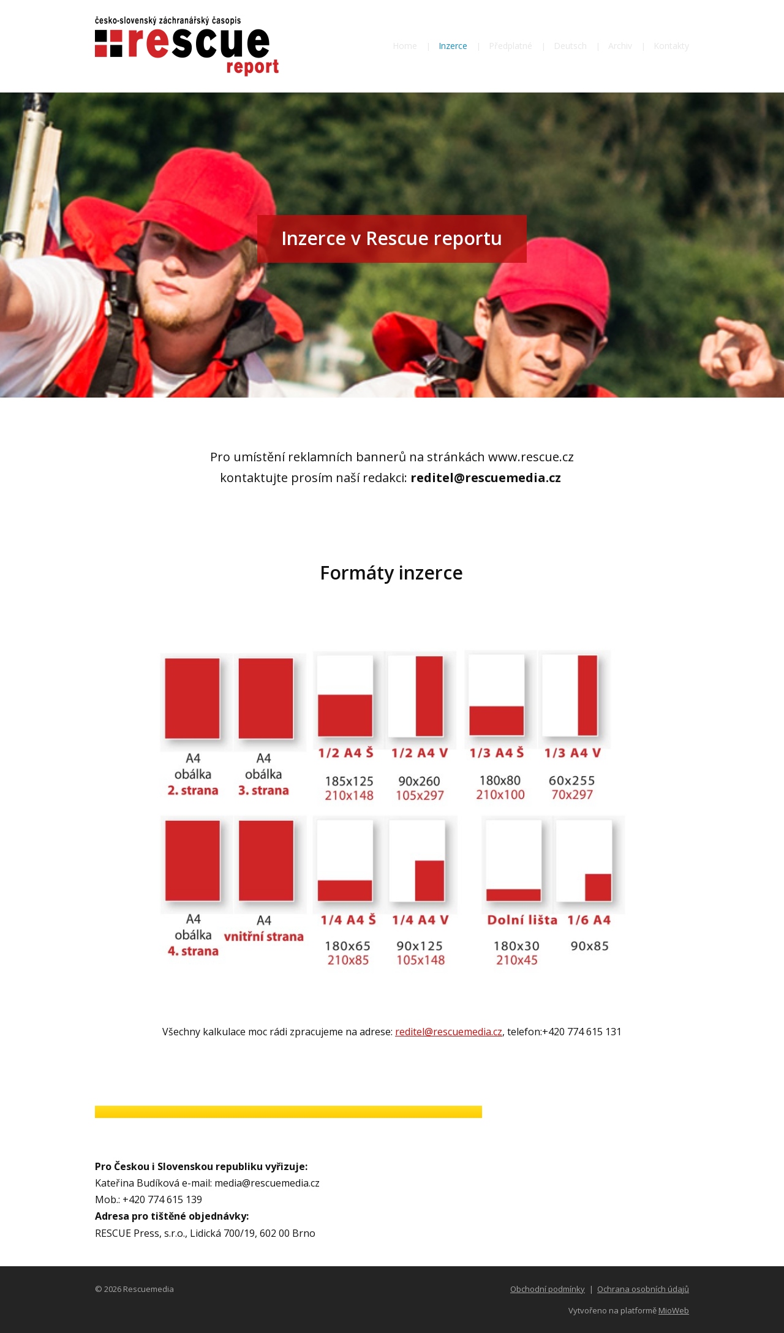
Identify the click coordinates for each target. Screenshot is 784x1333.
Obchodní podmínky (547, 1288)
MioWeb (673, 1310)
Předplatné (510, 45)
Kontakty (671, 45)
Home (405, 45)
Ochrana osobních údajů (643, 1288)
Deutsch (570, 45)
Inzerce (453, 45)
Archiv (620, 45)
